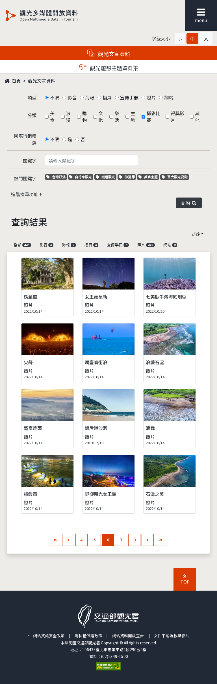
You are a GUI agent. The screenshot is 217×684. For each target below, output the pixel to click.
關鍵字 (29, 160)
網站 (168, 97)
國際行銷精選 (25, 139)
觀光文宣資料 (41, 80)
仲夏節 (127, 176)
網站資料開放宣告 (128, 635)
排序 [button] (196, 234)
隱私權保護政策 (88, 635)
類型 (31, 97)
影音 (72, 97)
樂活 (116, 116)
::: (29, 635)
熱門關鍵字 (25, 178)
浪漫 (68, 116)
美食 (52, 116)
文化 (100, 116)
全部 (22, 245)
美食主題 (148, 176)
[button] (180, 38)
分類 (31, 115)
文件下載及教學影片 (171, 635)
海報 (89, 97)
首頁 (13, 80)
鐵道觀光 (106, 176)
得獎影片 (177, 116)
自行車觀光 (80, 176)
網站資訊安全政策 (49, 635)
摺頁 (107, 97)
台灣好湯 (56, 176)
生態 (133, 116)
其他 (197, 116)
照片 (151, 97)
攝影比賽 (153, 116)
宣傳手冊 (129, 97)
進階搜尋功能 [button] (25, 194)
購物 (84, 116)
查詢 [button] (189, 203)
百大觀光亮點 (175, 176)
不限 (54, 97)
